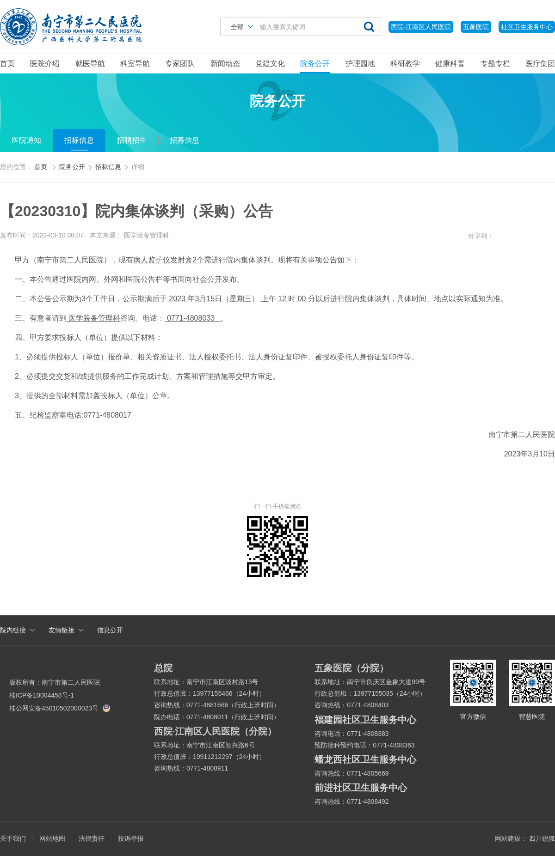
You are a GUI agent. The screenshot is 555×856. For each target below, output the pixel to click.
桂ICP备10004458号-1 (41, 695)
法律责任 (92, 838)
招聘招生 (132, 140)
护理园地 (360, 63)
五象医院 (476, 26)
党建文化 (270, 63)
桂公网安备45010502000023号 (58, 708)
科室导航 (135, 63)
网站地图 (52, 838)
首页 (7, 63)
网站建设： (511, 838)
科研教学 (405, 63)
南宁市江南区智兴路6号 (220, 745)
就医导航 (90, 63)
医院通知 (26, 140)
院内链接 (13, 630)
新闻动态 (225, 63)
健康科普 (450, 63)
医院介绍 (45, 63)
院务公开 (315, 63)
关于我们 (13, 838)
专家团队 (180, 63)
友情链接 (61, 630)
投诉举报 (131, 838)
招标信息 (79, 140)
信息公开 (110, 630)
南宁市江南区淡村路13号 (222, 682)
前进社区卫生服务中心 (360, 788)
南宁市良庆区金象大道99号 (386, 682)
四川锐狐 (542, 838)
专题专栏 (495, 63)
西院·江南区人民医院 (421, 26)
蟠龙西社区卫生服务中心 (365, 759)
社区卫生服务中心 (527, 26)
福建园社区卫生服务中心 (365, 720)
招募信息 (184, 140)
